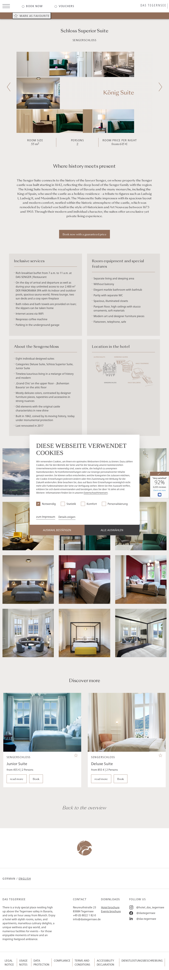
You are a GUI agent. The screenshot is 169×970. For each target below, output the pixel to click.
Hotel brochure (110, 907)
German (8, 878)
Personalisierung (118, 504)
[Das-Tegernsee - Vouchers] (64, 6)
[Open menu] (6, 6)
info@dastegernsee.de (87, 919)
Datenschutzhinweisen (96, 492)
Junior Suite (17, 779)
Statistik (71, 504)
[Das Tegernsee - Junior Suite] (42, 738)
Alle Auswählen (112, 530)
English (25, 878)
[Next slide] (160, 87)
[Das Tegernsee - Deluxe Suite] (127, 738)
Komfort (92, 504)
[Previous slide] (8, 87)
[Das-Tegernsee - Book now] (32, 6)
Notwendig (49, 504)
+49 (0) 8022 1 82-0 (84, 915)
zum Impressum (45, 517)
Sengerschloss (85, 40)
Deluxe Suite (102, 779)
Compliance (62, 960)
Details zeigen (66, 517)
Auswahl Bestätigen (57, 530)
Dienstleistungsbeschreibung (142, 960)
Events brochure (111, 911)
